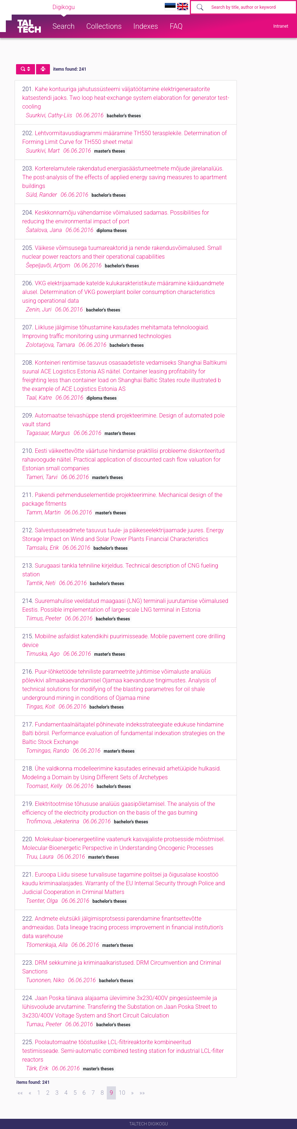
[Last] (142, 1092)
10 (122, 1092)
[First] (20, 1092)
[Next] (132, 1092)
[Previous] (30, 1092)
